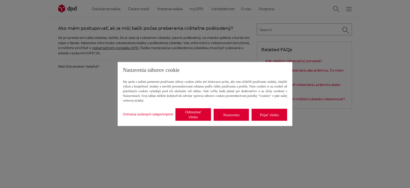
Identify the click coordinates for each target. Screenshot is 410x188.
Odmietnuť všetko (193, 114)
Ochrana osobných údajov (142, 114)
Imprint (167, 114)
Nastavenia (231, 115)
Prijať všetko (269, 115)
